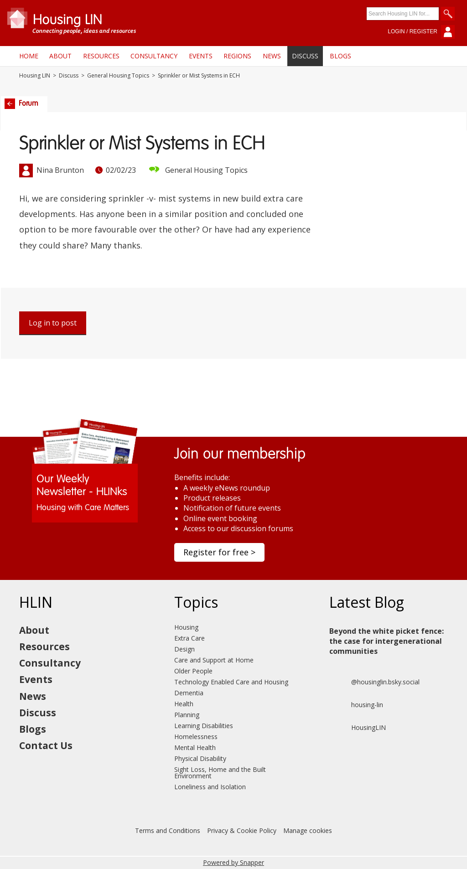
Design (184, 649)
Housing (186, 627)
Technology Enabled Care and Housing (231, 682)
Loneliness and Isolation (210, 786)
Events (201, 56)
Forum (21, 103)
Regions (237, 56)
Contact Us (46, 745)
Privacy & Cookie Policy (241, 830)
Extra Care (189, 638)
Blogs (340, 56)
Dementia (188, 692)
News (272, 56)
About (60, 56)
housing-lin (356, 705)
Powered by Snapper (233, 862)
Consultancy (153, 56)
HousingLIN (357, 728)
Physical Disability (200, 758)
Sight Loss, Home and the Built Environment (220, 772)
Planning (186, 714)
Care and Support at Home (214, 660)
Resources (101, 56)
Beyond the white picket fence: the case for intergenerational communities (386, 641)
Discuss (305, 56)
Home (28, 56)
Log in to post (53, 323)
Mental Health (195, 747)
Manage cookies (307, 830)
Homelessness (196, 736)
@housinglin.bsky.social (374, 682)
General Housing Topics (118, 75)
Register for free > (219, 552)
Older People (193, 671)
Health (183, 703)
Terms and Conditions (167, 830)
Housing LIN (34, 75)
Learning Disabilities (203, 725)
